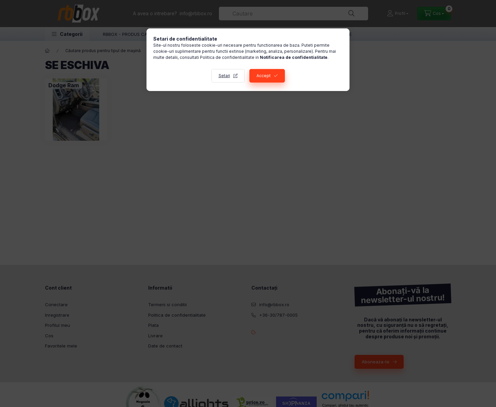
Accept (263, 75)
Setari (224, 75)
